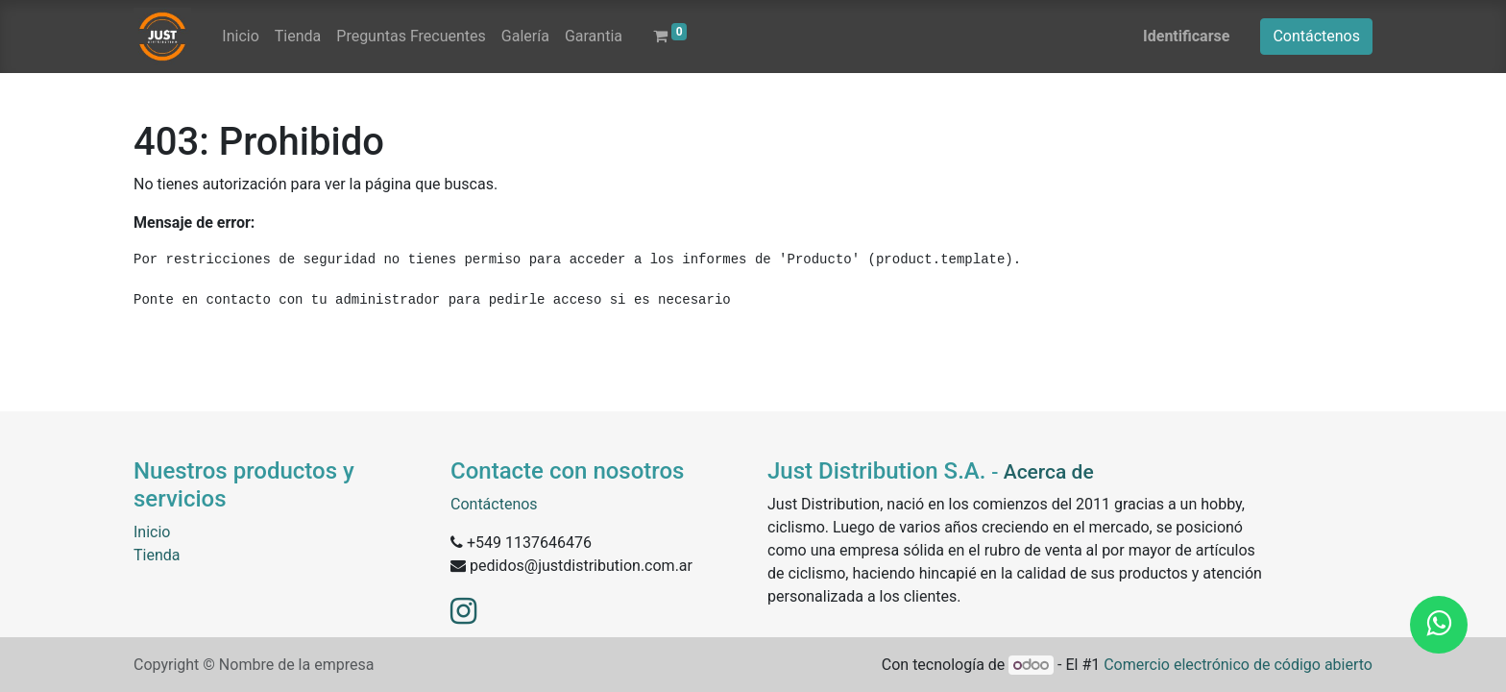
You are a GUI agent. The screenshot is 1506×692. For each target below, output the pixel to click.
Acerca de (1049, 471)
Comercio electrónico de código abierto (1238, 664)
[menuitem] (240, 36)
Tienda (157, 555)
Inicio (152, 532)
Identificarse (1186, 36)
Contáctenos (1316, 36)
